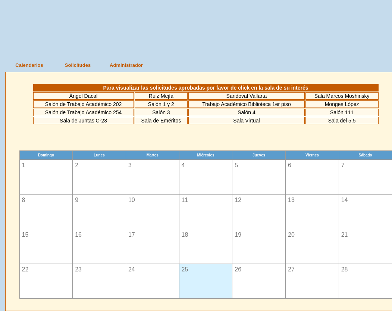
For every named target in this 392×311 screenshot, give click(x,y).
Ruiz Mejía (161, 96)
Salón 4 (246, 112)
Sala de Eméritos (161, 121)
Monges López (342, 104)
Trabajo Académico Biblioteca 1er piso (246, 104)
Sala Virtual (246, 121)
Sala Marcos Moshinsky (342, 96)
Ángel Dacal (83, 96)
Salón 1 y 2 (161, 104)
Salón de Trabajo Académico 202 (83, 104)
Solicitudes (78, 65)
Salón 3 (161, 112)
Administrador (126, 65)
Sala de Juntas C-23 (83, 121)
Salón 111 (342, 112)
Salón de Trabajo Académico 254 (83, 112)
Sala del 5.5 (342, 121)
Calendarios (29, 65)
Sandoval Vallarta (246, 96)
